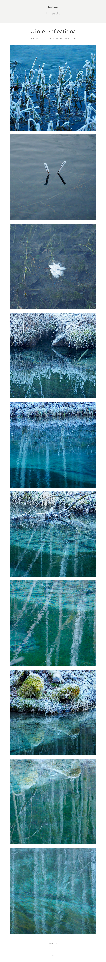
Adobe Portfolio (56, 955)
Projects (53, 13)
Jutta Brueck (53, 7)
